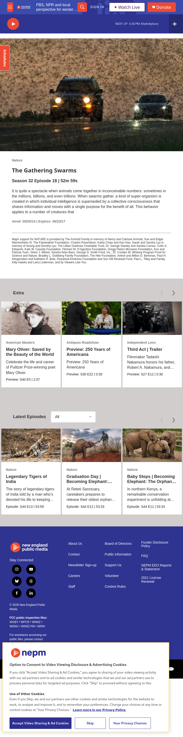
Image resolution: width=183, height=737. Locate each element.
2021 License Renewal (151, 579)
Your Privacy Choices (130, 723)
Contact (74, 554)
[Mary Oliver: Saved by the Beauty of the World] (31, 318)
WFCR (25, 622)
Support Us (113, 565)
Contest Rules (115, 586)
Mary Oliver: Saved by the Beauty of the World (30, 352)
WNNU (14, 626)
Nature (17, 160)
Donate (163, 7)
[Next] (173, 293)
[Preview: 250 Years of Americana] (91, 318)
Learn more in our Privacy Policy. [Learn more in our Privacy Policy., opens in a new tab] (99, 710)
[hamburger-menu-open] (10, 7)
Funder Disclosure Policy (154, 544)
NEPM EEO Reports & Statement (156, 567)
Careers (74, 576)
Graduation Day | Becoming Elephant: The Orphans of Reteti (88, 481)
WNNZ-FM (28, 626)
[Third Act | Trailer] (152, 318)
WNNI (41, 626)
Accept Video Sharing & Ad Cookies (40, 723)
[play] (13, 24)
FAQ (144, 556)
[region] (85, 687)
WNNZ (36, 622)
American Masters (20, 342)
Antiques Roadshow (82, 342)
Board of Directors (118, 543)
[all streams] (176, 23)
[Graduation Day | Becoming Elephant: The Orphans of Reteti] (91, 445)
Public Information (118, 554)
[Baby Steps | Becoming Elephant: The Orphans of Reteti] (152, 445)
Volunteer (112, 576)
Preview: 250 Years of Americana (88, 352)
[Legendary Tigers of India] (31, 445)
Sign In (97, 7)
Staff (71, 586)
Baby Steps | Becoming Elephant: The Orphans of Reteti (151, 481)
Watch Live (127, 7)
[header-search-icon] (82, 7)
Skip (90, 723)
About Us (75, 543)
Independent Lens (141, 342)
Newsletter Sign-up (82, 565)
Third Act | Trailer (144, 349)
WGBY (14, 622)
